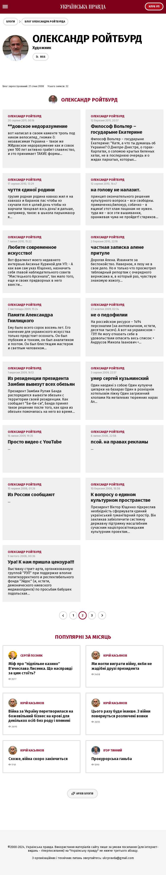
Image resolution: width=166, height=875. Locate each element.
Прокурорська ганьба (111, 758)
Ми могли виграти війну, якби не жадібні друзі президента (121, 666)
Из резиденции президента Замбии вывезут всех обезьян (41, 381)
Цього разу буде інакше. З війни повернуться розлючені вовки (120, 713)
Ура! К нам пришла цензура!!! (41, 562)
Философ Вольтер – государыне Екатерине (116, 129)
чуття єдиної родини (31, 190)
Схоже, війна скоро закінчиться (38, 758)
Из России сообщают (31, 494)
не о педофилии (109, 315)
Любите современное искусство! (32, 250)
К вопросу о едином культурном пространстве (120, 497)
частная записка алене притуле (117, 250)
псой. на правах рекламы (119, 442)
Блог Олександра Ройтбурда (45, 21)
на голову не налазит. (115, 190)
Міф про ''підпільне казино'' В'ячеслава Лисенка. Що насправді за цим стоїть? (40, 668)
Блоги (10, 21)
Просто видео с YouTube (35, 442)
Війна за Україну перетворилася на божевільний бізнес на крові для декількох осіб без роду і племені (40, 716)
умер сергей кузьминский (120, 378)
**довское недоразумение (37, 126)
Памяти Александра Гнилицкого (30, 318)
